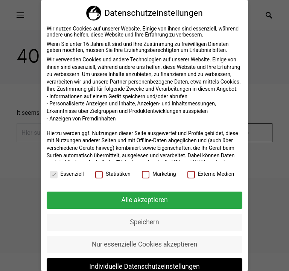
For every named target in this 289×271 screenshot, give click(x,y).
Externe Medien (210, 171)
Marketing (159, 171)
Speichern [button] (144, 219)
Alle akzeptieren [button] (144, 197)
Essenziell (67, 171)
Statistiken (113, 171)
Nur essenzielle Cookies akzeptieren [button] (144, 241)
